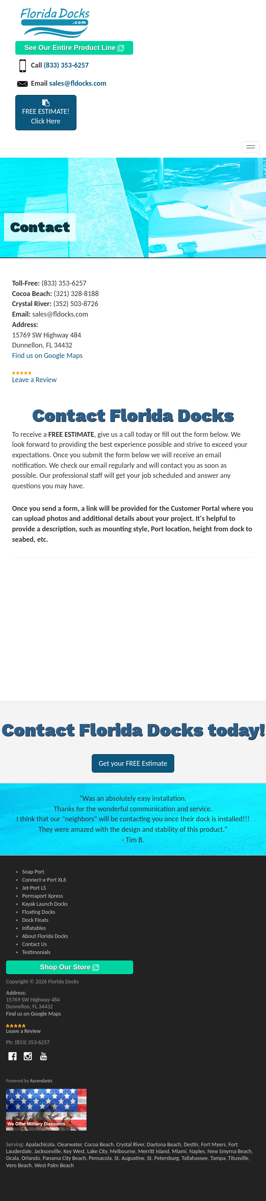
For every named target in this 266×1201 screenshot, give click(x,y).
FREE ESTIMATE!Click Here (46, 112)
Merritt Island (153, 1151)
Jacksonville (47, 1151)
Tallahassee (195, 1158)
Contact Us (34, 944)
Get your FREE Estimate (133, 763)
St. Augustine (129, 1158)
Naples (197, 1151)
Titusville (238, 1158)
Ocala (12, 1158)
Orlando (30, 1158)
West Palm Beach (54, 1165)
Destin (191, 1144)
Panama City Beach (64, 1158)
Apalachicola (40, 1144)
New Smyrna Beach (230, 1151)
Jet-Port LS (34, 887)
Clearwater (69, 1144)
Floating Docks (38, 912)
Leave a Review (34, 379)
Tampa (218, 1158)
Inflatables (34, 928)
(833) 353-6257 (66, 65)
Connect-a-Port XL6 (44, 879)
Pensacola (100, 1158)
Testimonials (36, 952)
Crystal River (130, 1144)
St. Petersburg (163, 1158)
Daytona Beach (164, 1144)
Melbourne (122, 1151)
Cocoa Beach (99, 1144)
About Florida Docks (45, 936)
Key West (74, 1151)
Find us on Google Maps (47, 355)
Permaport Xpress (42, 896)
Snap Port (33, 871)
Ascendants (41, 1081)
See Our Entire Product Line (74, 47)
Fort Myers (213, 1144)
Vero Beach (19, 1165)
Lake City (97, 1151)
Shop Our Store (69, 967)
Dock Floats (35, 920)
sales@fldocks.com (77, 83)
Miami (179, 1151)
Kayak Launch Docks (45, 904)
